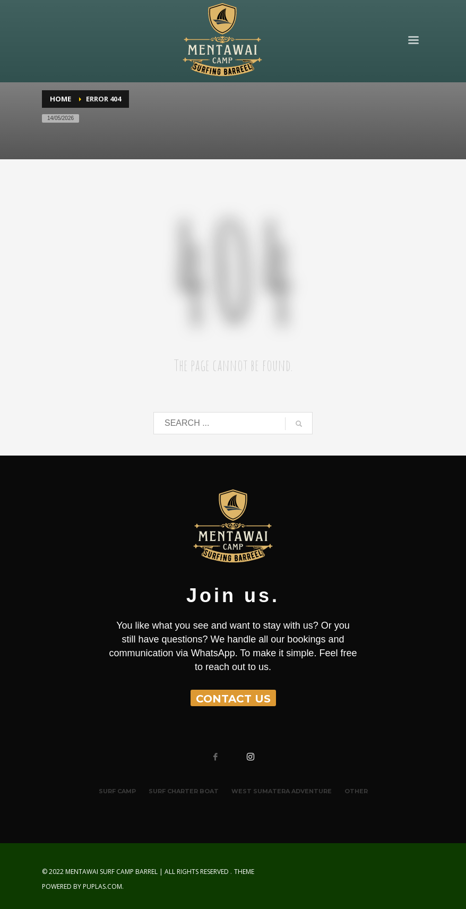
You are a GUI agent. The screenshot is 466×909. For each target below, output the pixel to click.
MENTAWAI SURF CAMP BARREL (111, 871)
